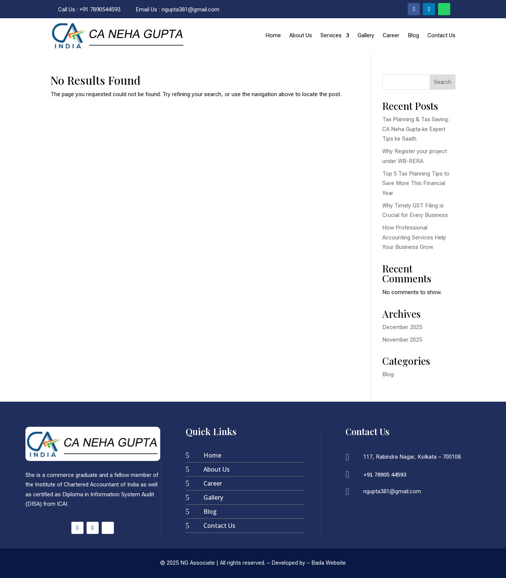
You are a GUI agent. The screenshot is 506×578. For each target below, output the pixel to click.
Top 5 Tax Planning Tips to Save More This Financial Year (415, 183)
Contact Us (441, 35)
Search (442, 82)
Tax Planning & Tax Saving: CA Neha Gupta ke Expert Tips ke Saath (415, 129)
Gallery (366, 35)
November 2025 (402, 339)
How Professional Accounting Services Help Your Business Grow (414, 237)
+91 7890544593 (100, 9)
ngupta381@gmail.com (190, 9)
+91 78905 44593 (384, 474)
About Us (300, 35)
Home (273, 35)
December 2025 (402, 327)
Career (391, 35)
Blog (413, 35)
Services (331, 35)
